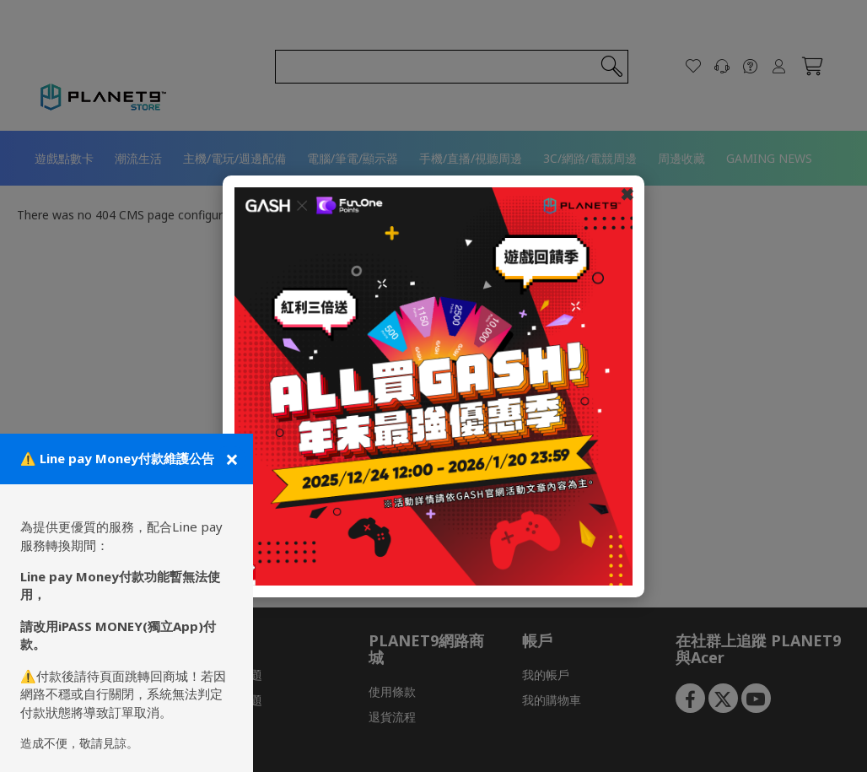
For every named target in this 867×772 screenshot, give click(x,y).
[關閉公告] (230, 459)
